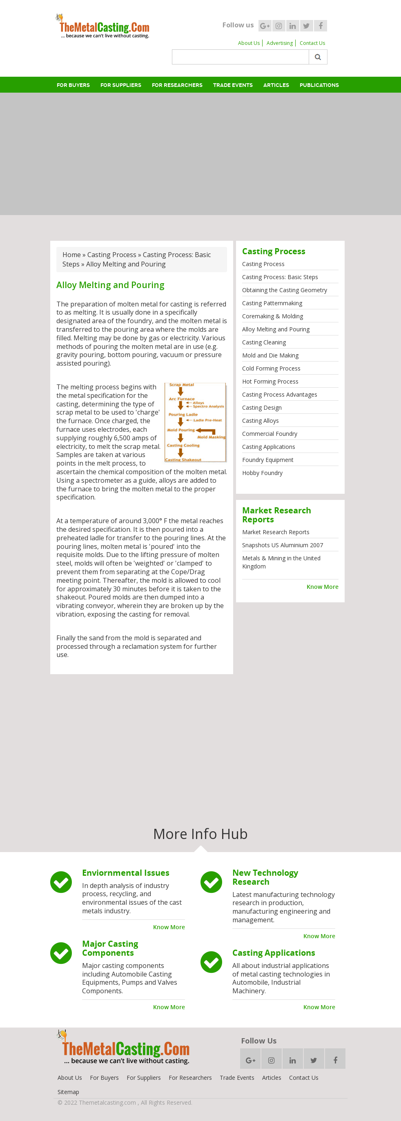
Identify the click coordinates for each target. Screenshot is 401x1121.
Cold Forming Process (271, 368)
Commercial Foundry (269, 433)
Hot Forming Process (270, 381)
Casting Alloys (260, 420)
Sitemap (68, 1092)
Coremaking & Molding (272, 316)
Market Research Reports (276, 532)
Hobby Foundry (262, 473)
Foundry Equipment (268, 460)
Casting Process (111, 254)
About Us (249, 43)
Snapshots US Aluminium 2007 (282, 545)
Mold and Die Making (270, 355)
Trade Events (233, 85)
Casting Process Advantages (279, 394)
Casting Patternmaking (272, 303)
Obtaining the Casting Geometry (284, 290)
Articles (276, 85)
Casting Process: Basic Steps (280, 277)
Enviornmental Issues (125, 872)
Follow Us (258, 1041)
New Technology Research (265, 877)
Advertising (280, 43)
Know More (323, 586)
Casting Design (262, 407)
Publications (319, 85)
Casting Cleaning (264, 342)
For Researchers (177, 85)
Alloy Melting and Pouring (276, 329)
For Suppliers (120, 85)
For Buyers (73, 85)
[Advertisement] (202, 154)
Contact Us (312, 43)
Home (71, 254)
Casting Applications (268, 447)
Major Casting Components (110, 948)
